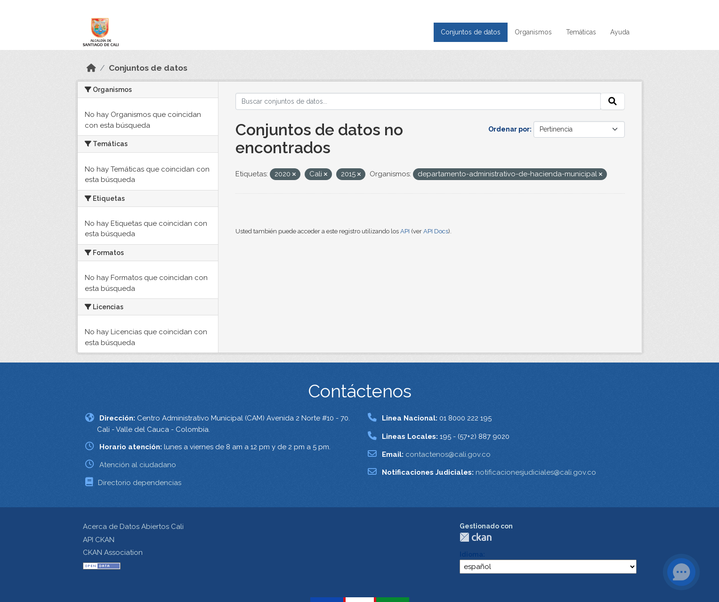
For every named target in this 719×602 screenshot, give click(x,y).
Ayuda (620, 32)
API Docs (435, 231)
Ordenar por (509, 129)
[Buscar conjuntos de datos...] (418, 101)
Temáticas (581, 32)
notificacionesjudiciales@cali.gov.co (536, 472)
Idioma (471, 554)
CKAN (476, 537)
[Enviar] (612, 101)
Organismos (533, 32)
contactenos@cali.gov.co (448, 454)
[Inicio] (91, 68)
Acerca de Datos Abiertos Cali (133, 526)
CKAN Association (113, 552)
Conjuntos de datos (471, 32)
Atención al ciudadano (137, 465)
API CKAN (98, 540)
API (405, 231)
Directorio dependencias (139, 482)
